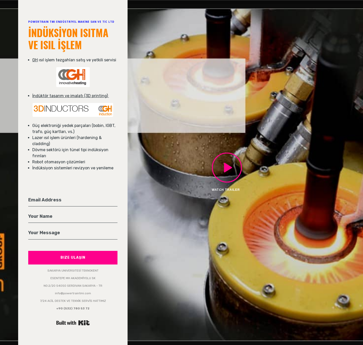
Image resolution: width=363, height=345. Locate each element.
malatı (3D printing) (90, 95)
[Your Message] (72, 233)
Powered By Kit (73, 322)
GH (35, 60)
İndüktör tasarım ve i (51, 95)
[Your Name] (72, 216)
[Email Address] (72, 200)
